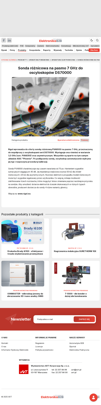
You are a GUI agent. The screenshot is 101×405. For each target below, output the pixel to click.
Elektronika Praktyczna (79, 350)
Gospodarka (34, 50)
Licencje (39, 346)
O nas (3, 346)
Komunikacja (66, 46)
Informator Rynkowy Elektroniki (14, 350)
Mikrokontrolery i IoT (81, 46)
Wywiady (58, 50)
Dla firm (94, 50)
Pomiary (84, 140)
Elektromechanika (52, 46)
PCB (21, 46)
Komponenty (30, 46)
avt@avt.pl (76, 370)
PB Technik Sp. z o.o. (25, 248)
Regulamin (39, 343)
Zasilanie (40, 46)
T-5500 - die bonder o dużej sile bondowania (76, 294)
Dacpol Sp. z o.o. (75, 248)
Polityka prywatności (44, 350)
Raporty (47, 50)
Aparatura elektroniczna (68, 140)
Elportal (72, 346)
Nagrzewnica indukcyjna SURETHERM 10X (75, 251)
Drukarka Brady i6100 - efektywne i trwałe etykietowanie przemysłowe (25, 252)
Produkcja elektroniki (10, 46)
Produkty (22, 50)
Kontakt (4, 343)
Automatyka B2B (76, 343)
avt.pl (73, 372)
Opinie (79, 50)
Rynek (4, 50)
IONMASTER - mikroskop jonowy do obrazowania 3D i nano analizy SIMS (25, 294)
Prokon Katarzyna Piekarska (25, 290)
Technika (69, 50)
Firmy (12, 50)
